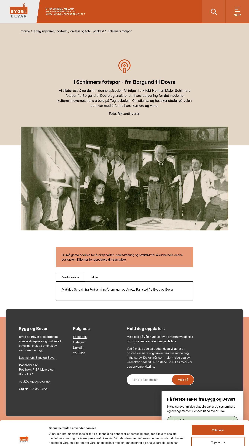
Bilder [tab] (94, 277)
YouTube (79, 353)
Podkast (62, 31)
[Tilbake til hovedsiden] (20, 11)
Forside (25, 31)
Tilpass (218, 418)
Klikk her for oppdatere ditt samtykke (101, 259)
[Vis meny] (237, 11)
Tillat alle (218, 406)
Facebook (80, 337)
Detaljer (54, 438)
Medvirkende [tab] (70, 277)
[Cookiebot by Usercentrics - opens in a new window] (24, 439)
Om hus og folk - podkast (87, 31)
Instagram (79, 342)
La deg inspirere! (43, 31)
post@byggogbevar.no (34, 381)
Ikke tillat (218, 431)
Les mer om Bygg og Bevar (37, 357)
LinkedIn (78, 347)
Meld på (183, 380)
